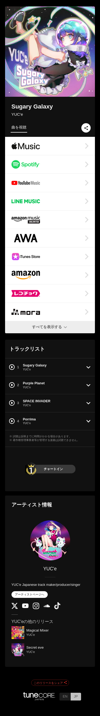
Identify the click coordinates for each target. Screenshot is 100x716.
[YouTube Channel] (25, 607)
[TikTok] (57, 608)
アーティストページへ (29, 594)
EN (65, 696)
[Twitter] (14, 608)
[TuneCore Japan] (39, 698)
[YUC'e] (50, 540)
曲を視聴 (18, 127)
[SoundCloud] (46, 606)
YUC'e (17, 114)
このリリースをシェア (50, 682)
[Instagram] (36, 608)
